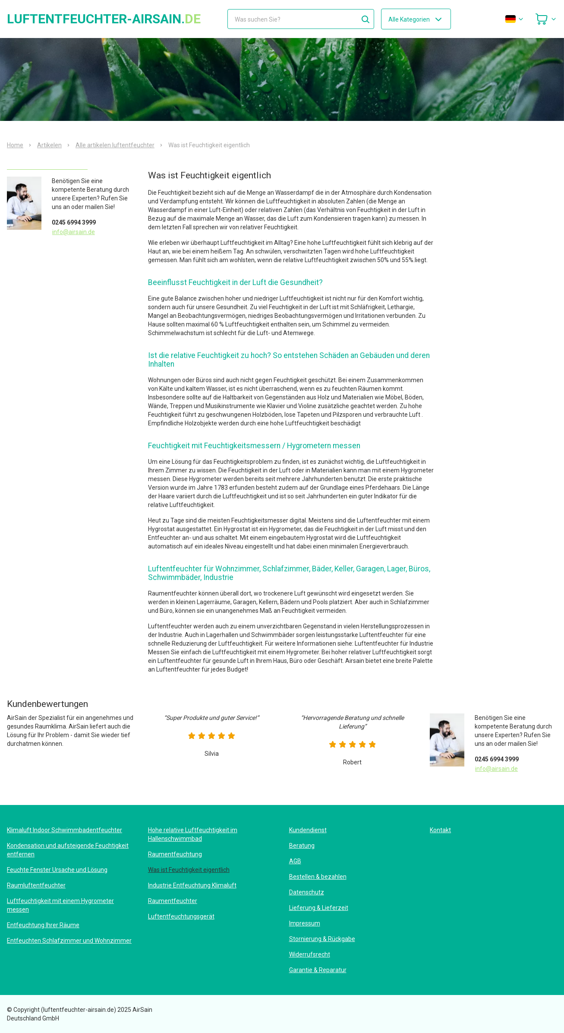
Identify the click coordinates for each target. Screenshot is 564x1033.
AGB (295, 861)
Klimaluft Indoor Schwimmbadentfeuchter (64, 830)
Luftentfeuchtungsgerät (181, 916)
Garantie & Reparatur (318, 969)
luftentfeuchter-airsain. (104, 19)
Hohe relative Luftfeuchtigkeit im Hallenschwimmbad (192, 834)
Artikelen (49, 145)
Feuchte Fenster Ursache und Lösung (57, 869)
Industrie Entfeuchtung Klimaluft (192, 885)
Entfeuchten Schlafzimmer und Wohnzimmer (69, 940)
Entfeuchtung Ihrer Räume (43, 925)
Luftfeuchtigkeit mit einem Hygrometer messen (60, 905)
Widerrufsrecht (309, 954)
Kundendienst (308, 830)
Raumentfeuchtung (175, 854)
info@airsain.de (73, 231)
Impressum (304, 923)
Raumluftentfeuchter (36, 885)
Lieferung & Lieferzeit (318, 907)
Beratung (302, 845)
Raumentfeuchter (172, 900)
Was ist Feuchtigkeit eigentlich (189, 869)
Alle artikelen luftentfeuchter (115, 145)
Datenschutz (306, 892)
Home (15, 145)
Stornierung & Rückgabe (322, 938)
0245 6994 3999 (74, 222)
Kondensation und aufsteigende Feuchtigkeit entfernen (68, 850)
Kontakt (440, 830)
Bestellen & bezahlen (318, 876)
